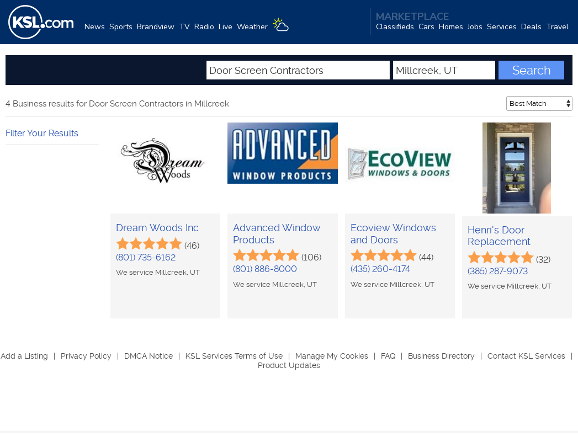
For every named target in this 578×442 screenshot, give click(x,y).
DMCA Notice (148, 356)
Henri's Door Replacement (499, 236)
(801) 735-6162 (146, 257)
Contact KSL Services (526, 356)
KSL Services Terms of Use (234, 356)
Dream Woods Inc (157, 227)
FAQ (388, 356)
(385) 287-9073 (498, 271)
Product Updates (289, 365)
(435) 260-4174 (380, 269)
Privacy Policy (86, 356)
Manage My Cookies (331, 356)
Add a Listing (24, 356)
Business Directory (441, 356)
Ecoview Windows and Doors (393, 234)
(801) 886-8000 (265, 269)
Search (531, 70)
